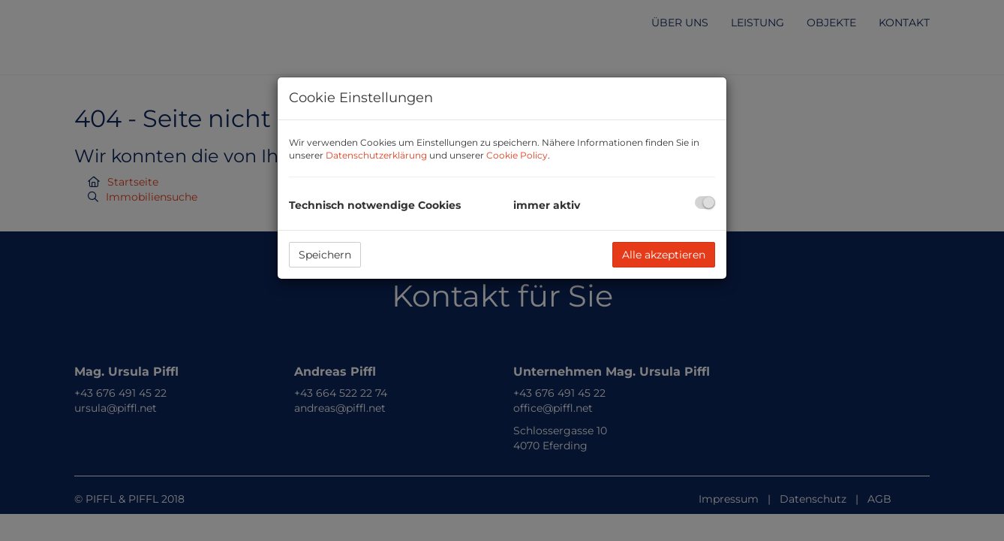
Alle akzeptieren (663, 254)
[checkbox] (705, 202)
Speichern (325, 254)
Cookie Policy (517, 155)
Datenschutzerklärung (376, 155)
